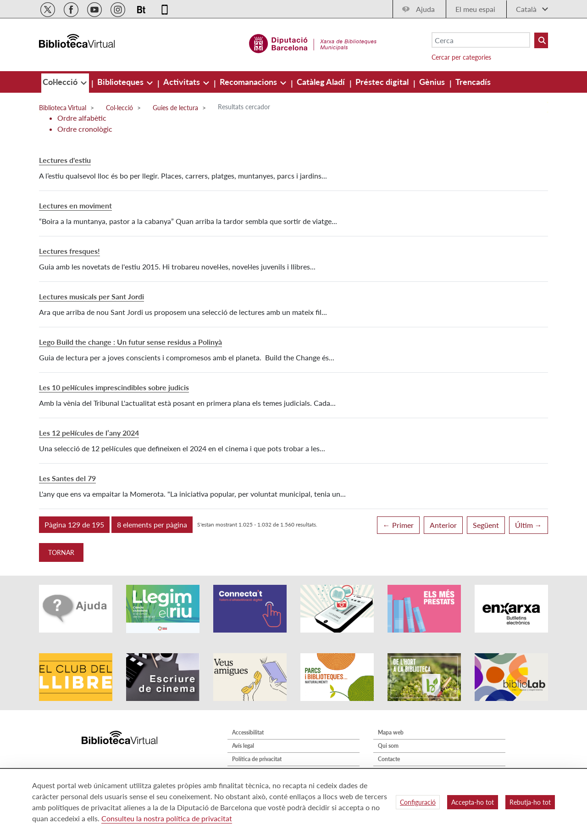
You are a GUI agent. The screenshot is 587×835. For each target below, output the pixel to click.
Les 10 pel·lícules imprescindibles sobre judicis (114, 387)
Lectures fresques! (69, 251)
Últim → (528, 525)
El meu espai (475, 9)
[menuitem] (61, 82)
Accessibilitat (248, 732)
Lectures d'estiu (65, 160)
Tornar (61, 552)
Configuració (418, 802)
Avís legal (243, 745)
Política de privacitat (257, 759)
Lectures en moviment (75, 205)
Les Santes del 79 (67, 478)
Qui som (388, 745)
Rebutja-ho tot (530, 802)
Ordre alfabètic (81, 117)
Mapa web (391, 732)
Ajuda (425, 9)
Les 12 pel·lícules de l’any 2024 (89, 432)
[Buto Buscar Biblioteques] (541, 40)
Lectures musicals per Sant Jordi (91, 296)
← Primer (398, 525)
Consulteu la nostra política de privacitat (166, 818)
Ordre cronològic (84, 128)
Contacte (389, 759)
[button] (74, 524)
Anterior (443, 525)
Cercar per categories (461, 57)
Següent (486, 525)
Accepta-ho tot (472, 802)
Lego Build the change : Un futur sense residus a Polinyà (130, 341)
